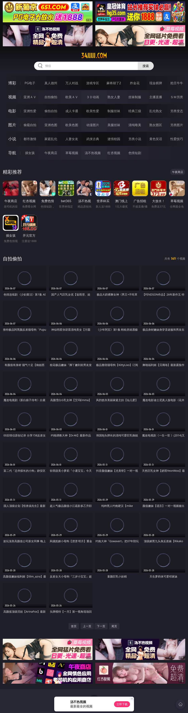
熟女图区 (155, 125)
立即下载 (122, 704)
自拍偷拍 (50, 97)
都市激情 (30, 139)
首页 (74, 626)
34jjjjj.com (94, 56)
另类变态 (176, 111)
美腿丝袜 (113, 125)
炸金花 (135, 83)
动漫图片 (92, 125)
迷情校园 (113, 139)
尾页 (114, 626)
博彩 (12, 83)
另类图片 (176, 125)
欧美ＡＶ (71, 97)
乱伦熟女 (155, 111)
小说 (12, 138)
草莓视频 (71, 153)
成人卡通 (71, 111)
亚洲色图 (50, 125)
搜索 (146, 66)
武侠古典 (92, 139)
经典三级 (134, 111)
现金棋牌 (155, 83)
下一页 (101, 626)
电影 (12, 111)
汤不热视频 (93, 153)
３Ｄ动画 (92, 97)
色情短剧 (134, 153)
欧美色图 (71, 125)
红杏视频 (113, 153)
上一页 (87, 626)
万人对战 (71, 83)
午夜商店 (50, 153)
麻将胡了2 (113, 83)
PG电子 (30, 83)
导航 (12, 152)
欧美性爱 (92, 111)
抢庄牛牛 (176, 83)
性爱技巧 (176, 139)
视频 (12, 97)
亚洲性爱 (30, 111)
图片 (12, 125)
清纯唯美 (134, 125)
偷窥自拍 (30, 125)
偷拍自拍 (50, 111)
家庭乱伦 (50, 139)
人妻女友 (71, 139)
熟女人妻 (113, 97)
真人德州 (50, 83)
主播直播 (155, 97)
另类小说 (134, 139)
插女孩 (30, 153)
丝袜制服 (134, 97)
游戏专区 (92, 83)
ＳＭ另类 (176, 97)
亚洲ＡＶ (30, 97)
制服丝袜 (113, 111)
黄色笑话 (155, 139)
